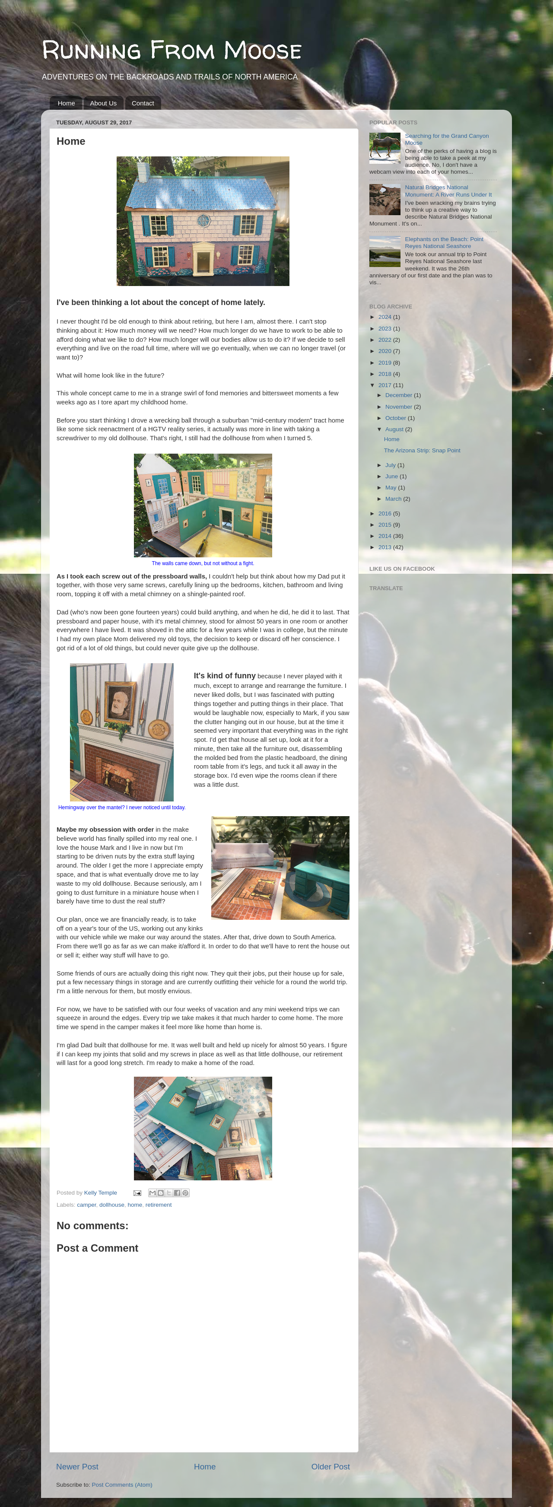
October (396, 418)
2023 (385, 328)
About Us (103, 103)
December (399, 395)
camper (86, 1205)
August (395, 429)
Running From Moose (171, 49)
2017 (385, 385)
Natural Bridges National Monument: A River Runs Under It (448, 190)
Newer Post (77, 1466)
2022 (385, 340)
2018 (385, 374)
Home (66, 103)
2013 (385, 547)
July (391, 465)
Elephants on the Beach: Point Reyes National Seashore (444, 242)
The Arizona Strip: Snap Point (422, 450)
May (391, 487)
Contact (143, 103)
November (399, 407)
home (134, 1205)
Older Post (330, 1466)
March (394, 499)
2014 (385, 536)
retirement (159, 1205)
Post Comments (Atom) (122, 1485)
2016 (385, 513)
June (392, 476)
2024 (385, 317)
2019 (385, 362)
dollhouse (111, 1205)
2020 (385, 351)
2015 (385, 524)
